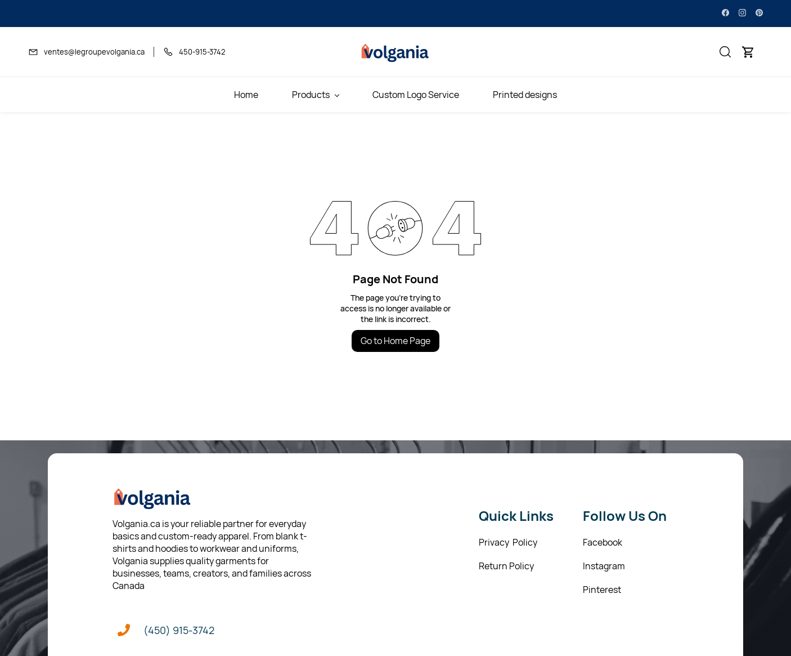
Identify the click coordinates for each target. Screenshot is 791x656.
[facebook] (725, 13)
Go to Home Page (395, 340)
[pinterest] (759, 13)
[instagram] (742, 13)
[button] (725, 52)
